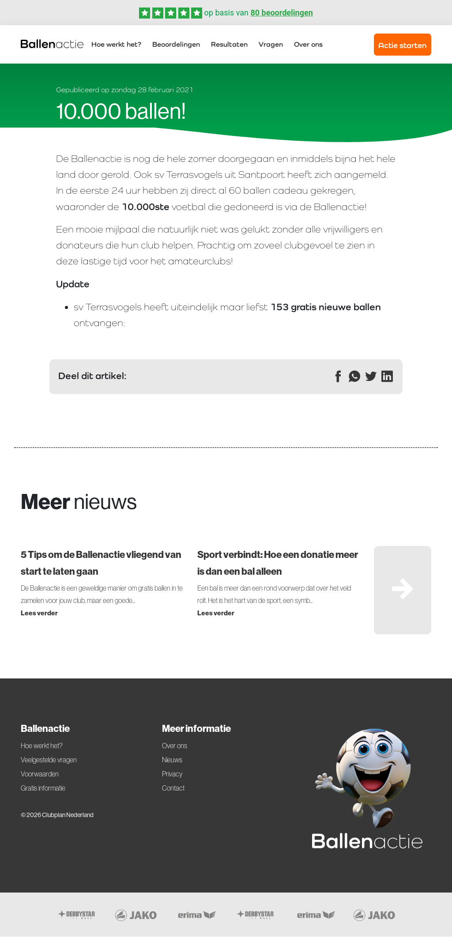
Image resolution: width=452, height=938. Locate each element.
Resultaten (229, 45)
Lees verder (39, 614)
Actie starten (402, 45)
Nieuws (172, 761)
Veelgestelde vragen (49, 761)
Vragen (271, 45)
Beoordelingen (176, 45)
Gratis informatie (43, 789)
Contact (173, 789)
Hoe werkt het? (116, 45)
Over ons (308, 45)
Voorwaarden (40, 775)
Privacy (172, 775)
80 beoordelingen (281, 12)
